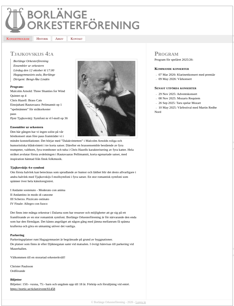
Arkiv (59, 39)
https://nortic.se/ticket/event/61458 (32, 288)
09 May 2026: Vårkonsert (175, 79)
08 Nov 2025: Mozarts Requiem (179, 98)
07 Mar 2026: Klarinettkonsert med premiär (187, 74)
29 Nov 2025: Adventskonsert (178, 94)
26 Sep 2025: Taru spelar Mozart (180, 103)
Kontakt (77, 39)
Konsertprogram (18, 39)
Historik (42, 39)
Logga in (141, 302)
